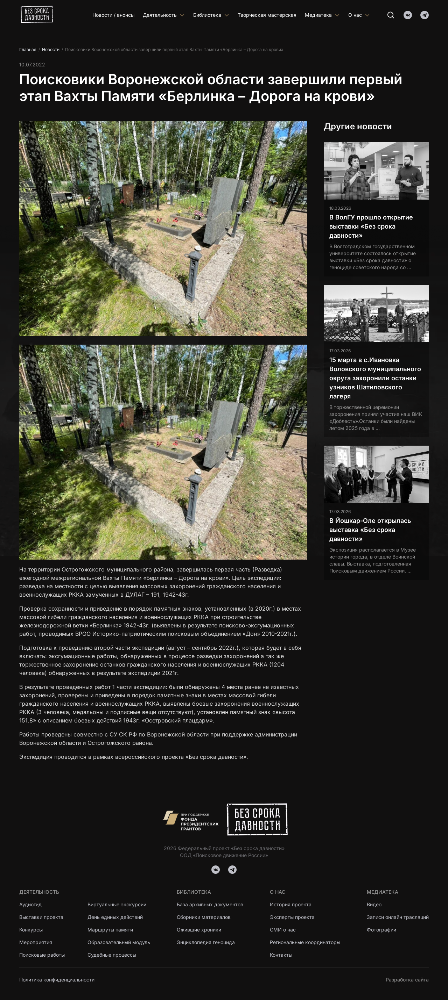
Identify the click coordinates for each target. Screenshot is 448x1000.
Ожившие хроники (199, 930)
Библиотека (211, 15)
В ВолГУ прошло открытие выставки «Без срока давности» (371, 226)
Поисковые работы (42, 955)
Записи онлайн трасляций (398, 917)
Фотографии (381, 930)
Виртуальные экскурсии (117, 904)
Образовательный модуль (119, 942)
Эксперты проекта (292, 917)
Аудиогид (30, 904)
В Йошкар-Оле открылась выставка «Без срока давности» (370, 529)
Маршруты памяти (110, 930)
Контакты (281, 955)
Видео (374, 904)
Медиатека (322, 15)
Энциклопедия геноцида (206, 942)
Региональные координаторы (305, 942)
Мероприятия (35, 942)
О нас (359, 15)
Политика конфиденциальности (56, 980)
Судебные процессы (112, 955)
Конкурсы (31, 930)
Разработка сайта (407, 980)
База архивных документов (210, 904)
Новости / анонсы (113, 15)
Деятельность (164, 15)
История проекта (291, 904)
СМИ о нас (283, 930)
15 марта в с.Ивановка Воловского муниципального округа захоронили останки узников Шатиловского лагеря (375, 378)
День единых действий (115, 917)
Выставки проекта (41, 917)
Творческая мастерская (267, 15)
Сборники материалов (204, 917)
